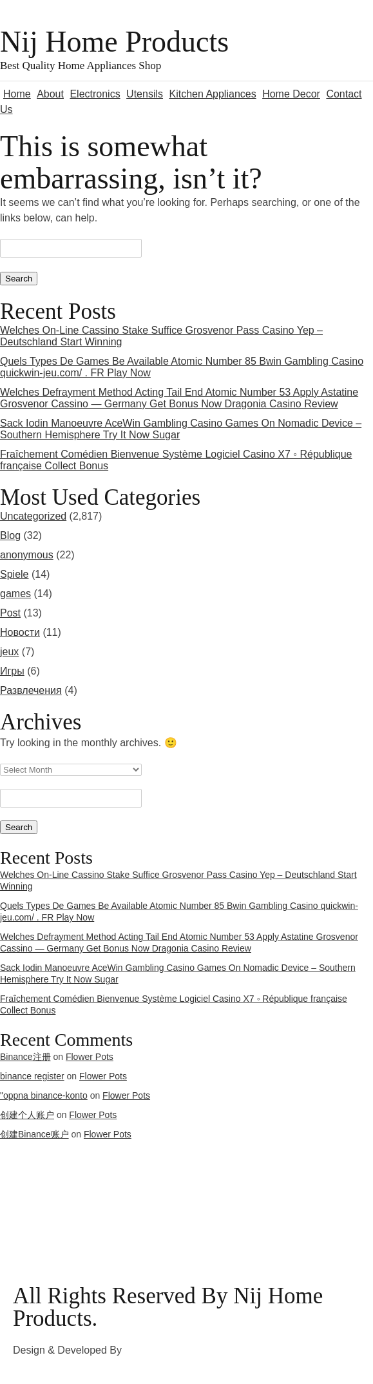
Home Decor (291, 93)
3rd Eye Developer (168, 1350)
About (50, 93)
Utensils (144, 93)
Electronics (95, 93)
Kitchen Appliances (212, 93)
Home (17, 93)
